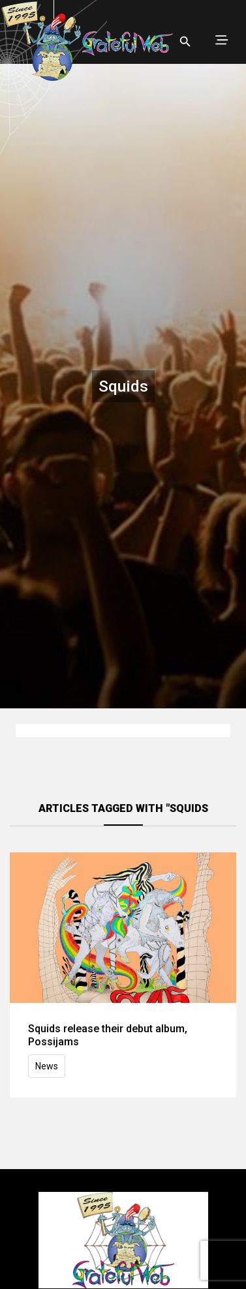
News (46, 1066)
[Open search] (185, 41)
